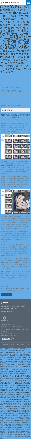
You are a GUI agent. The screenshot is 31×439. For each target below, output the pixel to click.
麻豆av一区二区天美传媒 (20, 405)
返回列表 (7, 295)
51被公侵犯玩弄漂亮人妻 (14, 403)
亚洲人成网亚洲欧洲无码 (18, 385)
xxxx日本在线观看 (9, 405)
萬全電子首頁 (6, 105)
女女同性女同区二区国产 (23, 410)
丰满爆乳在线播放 (18, 429)
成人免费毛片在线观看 (25, 417)
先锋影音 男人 (9, 436)
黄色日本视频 (6, 431)
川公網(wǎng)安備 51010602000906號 (19, 346)
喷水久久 (6, 408)
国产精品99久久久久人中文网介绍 (22, 389)
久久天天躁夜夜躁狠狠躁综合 (23, 419)
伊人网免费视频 (21, 412)
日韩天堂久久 (14, 431)
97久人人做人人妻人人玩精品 (13, 424)
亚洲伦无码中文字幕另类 (20, 427)
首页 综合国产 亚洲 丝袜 (22, 413)
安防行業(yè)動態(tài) (16, 105)
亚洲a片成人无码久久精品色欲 (18, 408)
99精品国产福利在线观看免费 (14, 434)
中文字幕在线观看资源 (16, 382)
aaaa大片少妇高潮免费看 (16, 370)
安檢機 (13, 306)
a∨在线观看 (11, 427)
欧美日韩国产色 (22, 380)
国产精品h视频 (9, 373)
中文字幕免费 (5, 433)
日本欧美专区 (11, 413)
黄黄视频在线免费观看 (19, 401)
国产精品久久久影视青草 (21, 377)
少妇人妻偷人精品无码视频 (22, 422)
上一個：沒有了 (5, 286)
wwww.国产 (13, 387)
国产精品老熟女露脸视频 (10, 426)
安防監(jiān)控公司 (5, 306)
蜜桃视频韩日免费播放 (20, 394)
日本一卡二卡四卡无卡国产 (16, 378)
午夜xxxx (16, 371)
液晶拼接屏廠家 (21, 306)
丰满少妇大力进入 (8, 429)
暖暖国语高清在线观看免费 (14, 392)
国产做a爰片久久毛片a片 (8, 377)
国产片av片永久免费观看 (6, 371)
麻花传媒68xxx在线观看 (23, 387)
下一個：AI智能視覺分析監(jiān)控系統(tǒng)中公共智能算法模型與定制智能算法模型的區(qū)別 (15, 289)
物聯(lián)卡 (14, 308)
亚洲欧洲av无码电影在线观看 (21, 420)
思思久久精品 (19, 415)
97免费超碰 (17, 391)
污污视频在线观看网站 (20, 373)
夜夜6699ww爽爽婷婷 (24, 384)
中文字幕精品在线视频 (10, 410)
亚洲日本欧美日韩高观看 (6, 420)
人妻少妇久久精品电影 (11, 380)
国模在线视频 (10, 398)
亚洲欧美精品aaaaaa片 (5, 385)
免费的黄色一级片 (8, 401)
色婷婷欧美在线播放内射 (16, 433)
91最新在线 (17, 398)
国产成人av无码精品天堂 (6, 391)
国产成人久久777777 (13, 384)
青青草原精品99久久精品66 (7, 419)
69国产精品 (21, 426)
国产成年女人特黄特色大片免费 (8, 412)
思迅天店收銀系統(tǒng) (7, 311)
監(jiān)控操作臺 (5, 308)
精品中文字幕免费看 (13, 417)
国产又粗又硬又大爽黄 (16, 396)
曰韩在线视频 (10, 394)
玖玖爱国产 (6, 396)
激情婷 (15, 436)
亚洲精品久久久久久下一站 (19, 406)
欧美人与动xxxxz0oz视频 (11, 399)
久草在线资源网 (27, 370)
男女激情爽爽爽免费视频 (18, 375)
